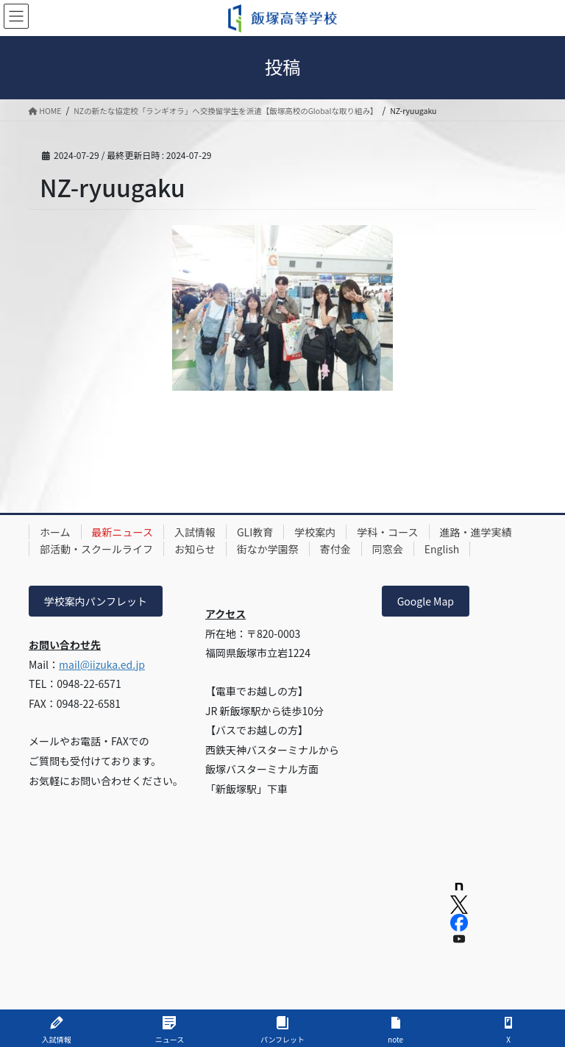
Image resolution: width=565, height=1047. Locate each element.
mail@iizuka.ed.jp (102, 664)
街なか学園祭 (268, 549)
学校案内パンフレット (95, 601)
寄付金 (335, 549)
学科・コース (387, 532)
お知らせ (195, 549)
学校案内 (314, 532)
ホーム (55, 532)
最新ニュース (122, 532)
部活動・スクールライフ (96, 549)
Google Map (425, 601)
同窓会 (387, 549)
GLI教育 (255, 532)
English (442, 549)
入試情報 (195, 532)
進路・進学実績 (476, 532)
